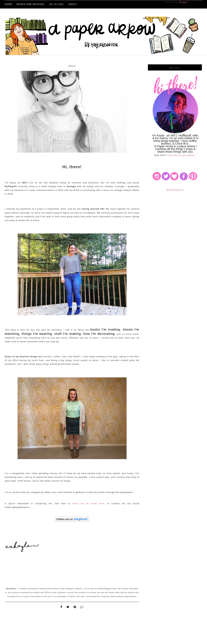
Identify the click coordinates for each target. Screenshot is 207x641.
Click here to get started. (181, 155)
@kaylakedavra (174, 190)
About (72, 4)
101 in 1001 (56, 4)
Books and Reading (30, 4)
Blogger (183, 2)
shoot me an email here (88, 503)
